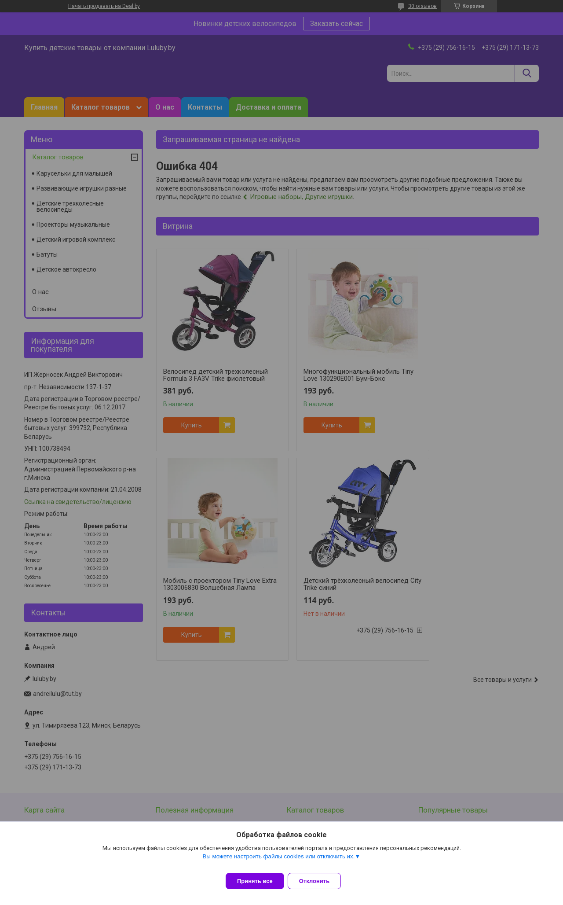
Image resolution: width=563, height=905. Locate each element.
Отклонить (319, 881)
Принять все (255, 881)
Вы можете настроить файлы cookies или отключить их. (278, 861)
